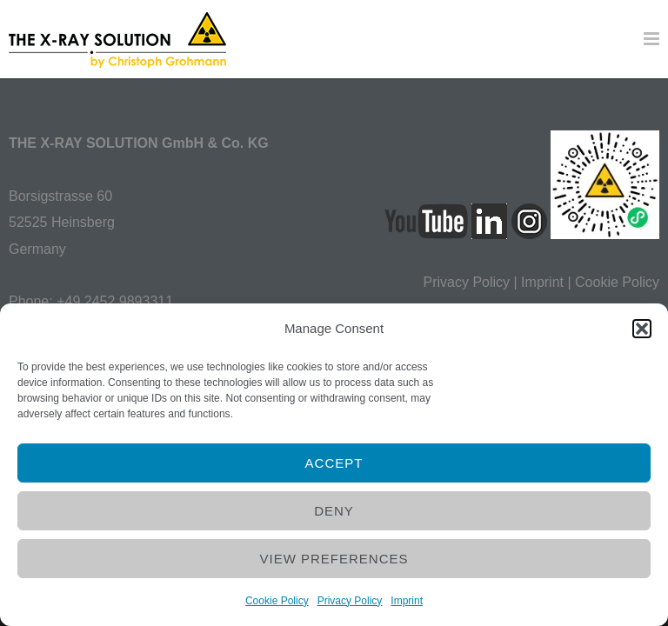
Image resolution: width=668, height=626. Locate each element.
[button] (642, 328)
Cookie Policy (277, 601)
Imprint (407, 601)
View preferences (333, 558)
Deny (334, 510)
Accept (334, 463)
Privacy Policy (350, 601)
